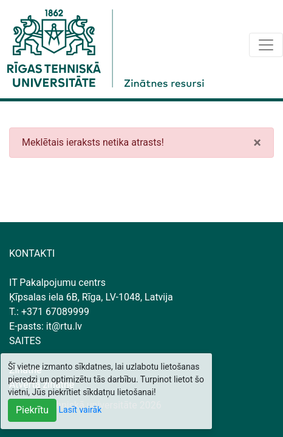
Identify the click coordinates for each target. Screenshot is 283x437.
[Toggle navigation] (266, 45)
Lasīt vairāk (80, 410)
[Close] (257, 142)
